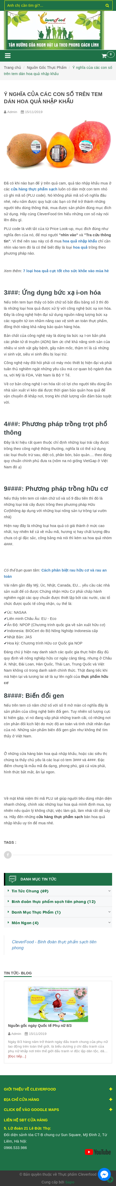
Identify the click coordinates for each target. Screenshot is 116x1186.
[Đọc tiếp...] (17, 1056)
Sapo (69, 1182)
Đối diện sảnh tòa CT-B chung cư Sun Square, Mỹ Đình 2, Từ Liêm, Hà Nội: (55, 1134)
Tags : (10, 842)
